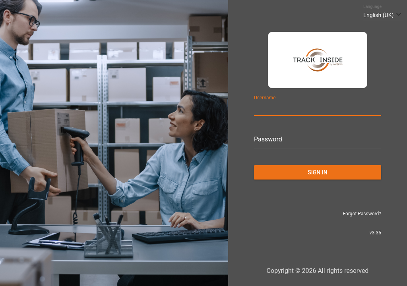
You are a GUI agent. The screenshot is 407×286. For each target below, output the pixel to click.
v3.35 (375, 233)
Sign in (317, 172)
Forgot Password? (362, 213)
